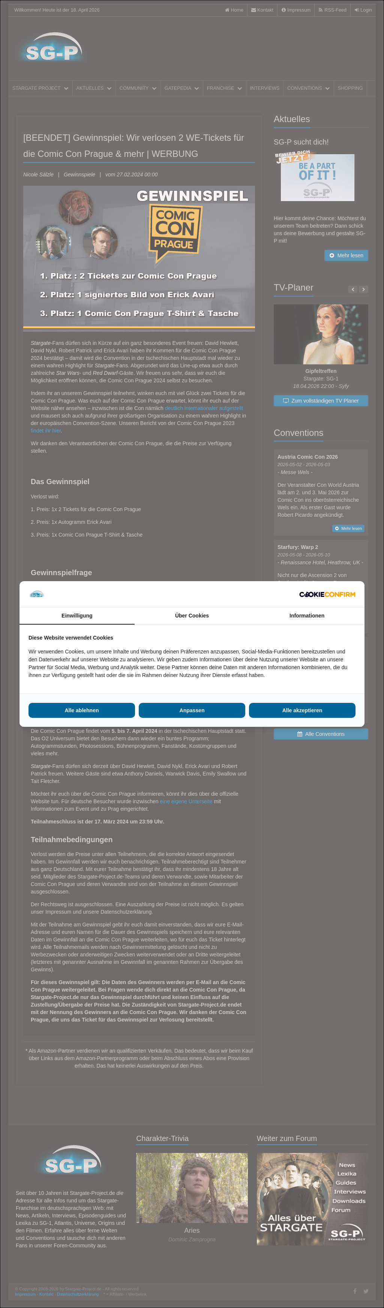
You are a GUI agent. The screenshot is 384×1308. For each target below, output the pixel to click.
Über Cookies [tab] (192, 616)
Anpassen (192, 710)
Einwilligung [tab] (77, 616)
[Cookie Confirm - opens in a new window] (327, 594)
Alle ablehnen (81, 710)
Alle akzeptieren (302, 710)
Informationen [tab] (307, 616)
